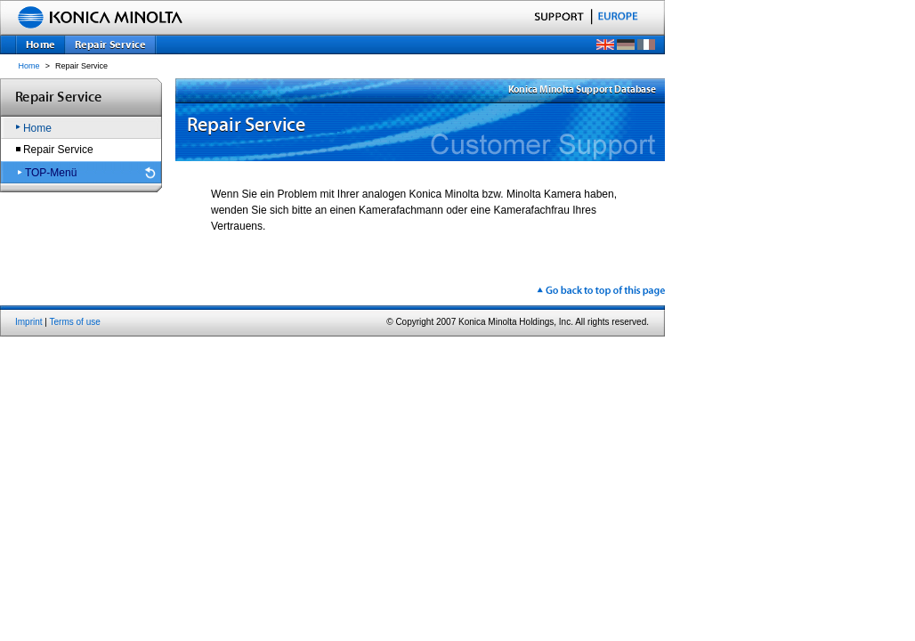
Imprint (29, 322)
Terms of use (75, 322)
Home (29, 65)
